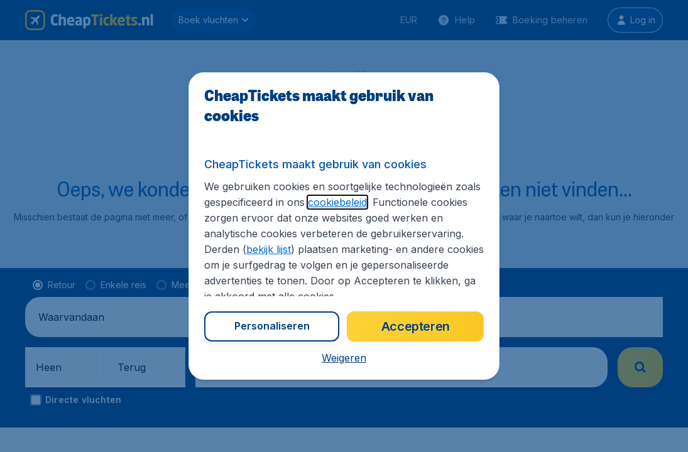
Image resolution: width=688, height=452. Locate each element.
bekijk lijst (268, 249)
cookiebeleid (337, 202)
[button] (344, 358)
